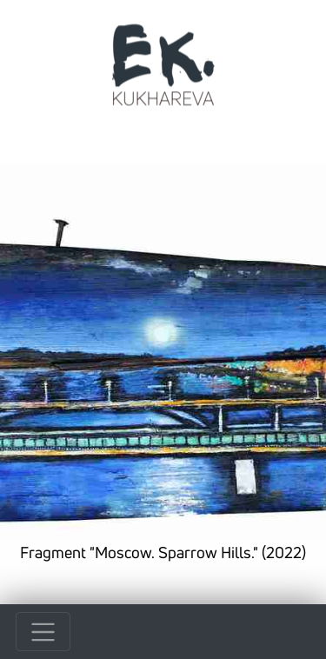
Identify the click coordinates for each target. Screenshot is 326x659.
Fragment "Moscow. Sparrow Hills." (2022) (163, 552)
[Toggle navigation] (43, 631)
